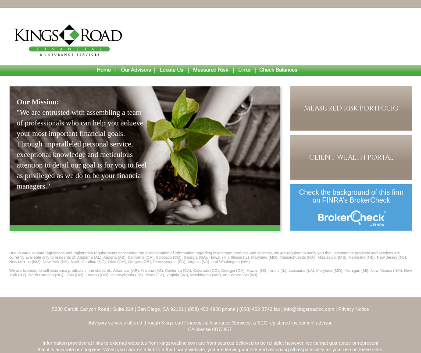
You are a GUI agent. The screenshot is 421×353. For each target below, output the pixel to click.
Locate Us (172, 70)
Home (104, 70)
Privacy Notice (353, 309)
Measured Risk (211, 70)
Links (245, 70)
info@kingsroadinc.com (309, 309)
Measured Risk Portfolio (351, 108)
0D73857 (222, 329)
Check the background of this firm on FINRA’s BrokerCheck (351, 196)
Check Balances (279, 70)
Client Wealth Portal (351, 157)
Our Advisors (135, 70)
